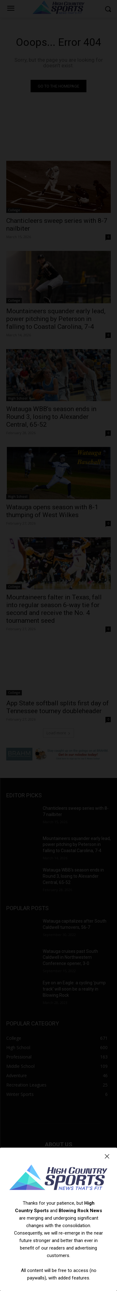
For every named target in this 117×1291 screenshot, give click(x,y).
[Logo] (58, 1178)
